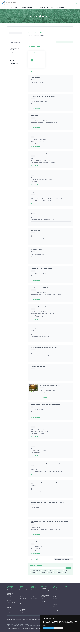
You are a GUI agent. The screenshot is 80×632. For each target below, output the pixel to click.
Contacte (66, 586)
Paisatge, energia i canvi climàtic (15, 49)
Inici (8, 24)
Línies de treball (56, 594)
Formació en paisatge (14, 55)
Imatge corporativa (57, 610)
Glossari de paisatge (14, 63)
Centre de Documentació (33, 587)
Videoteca (32, 596)
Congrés (50, 570)
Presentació (44, 572)
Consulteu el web (36, 89)
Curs (55, 570)
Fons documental (33, 591)
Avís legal (38, 628)
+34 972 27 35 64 (25, 625)
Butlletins (43, 593)
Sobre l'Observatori (56, 587)
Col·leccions (43, 588)
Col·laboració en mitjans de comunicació (44, 600)
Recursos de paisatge (15, 24)
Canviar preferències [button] (58, 628)
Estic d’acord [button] (46, 628)
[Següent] (39, 559)
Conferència (44, 570)
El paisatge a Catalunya (10, 587)
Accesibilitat (32, 628)
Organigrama (55, 604)
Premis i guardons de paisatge (14, 59)
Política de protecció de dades (13, 628)
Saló (55, 572)
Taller (65, 572)
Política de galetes (25, 628)
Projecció (50, 572)
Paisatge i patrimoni (14, 36)
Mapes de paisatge (11, 596)
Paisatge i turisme (14, 45)
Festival (66, 570)
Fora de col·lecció (45, 590)
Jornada (33, 572)
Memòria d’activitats (57, 602)
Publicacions (44, 586)
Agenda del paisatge (26, 24)
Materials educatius (15, 42)
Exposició (60, 570)
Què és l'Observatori (57, 589)
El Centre (32, 589)
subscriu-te (45, 37)
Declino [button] (51, 628)
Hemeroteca (32, 594)
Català (76, 3)
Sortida (59, 572)
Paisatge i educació (14, 39)
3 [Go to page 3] (36, 559)
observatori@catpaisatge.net (36, 625)
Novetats (54, 596)
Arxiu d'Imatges (33, 598)
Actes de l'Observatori (36, 570)
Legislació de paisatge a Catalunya (10, 611)
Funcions (55, 591)
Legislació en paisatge (15, 52)
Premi (38, 572)
